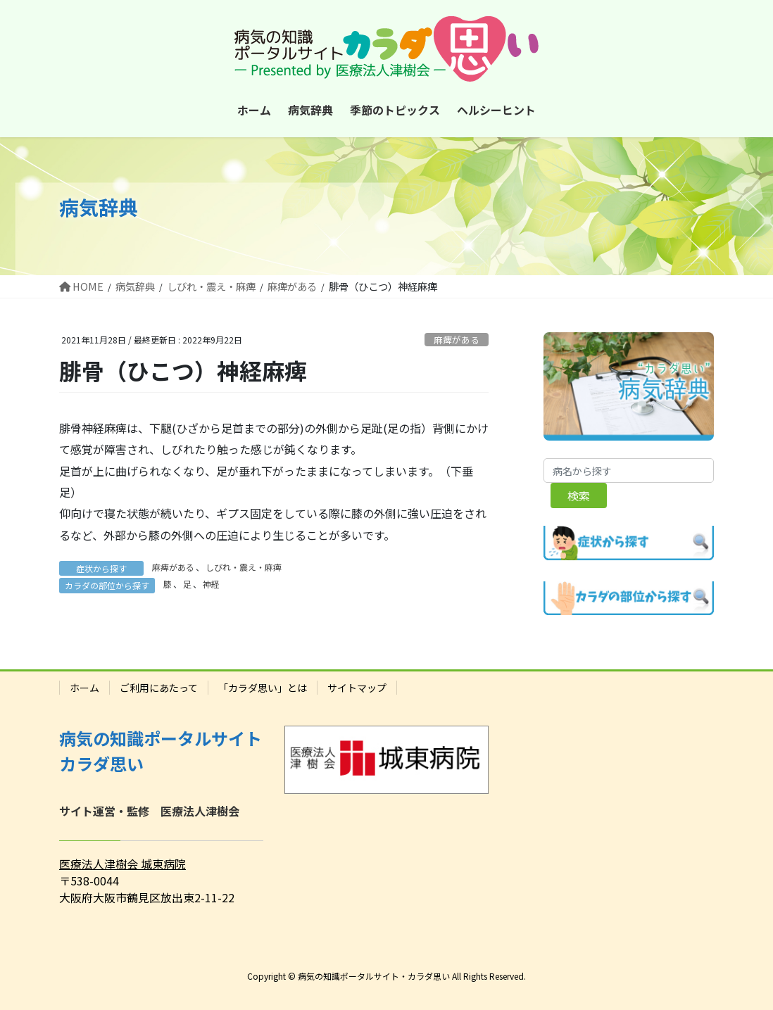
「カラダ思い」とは (262, 688)
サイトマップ (356, 688)
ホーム (84, 688)
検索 (578, 495)
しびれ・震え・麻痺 (244, 567)
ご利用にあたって (159, 688)
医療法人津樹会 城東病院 (122, 863)
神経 (211, 584)
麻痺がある (456, 339)
